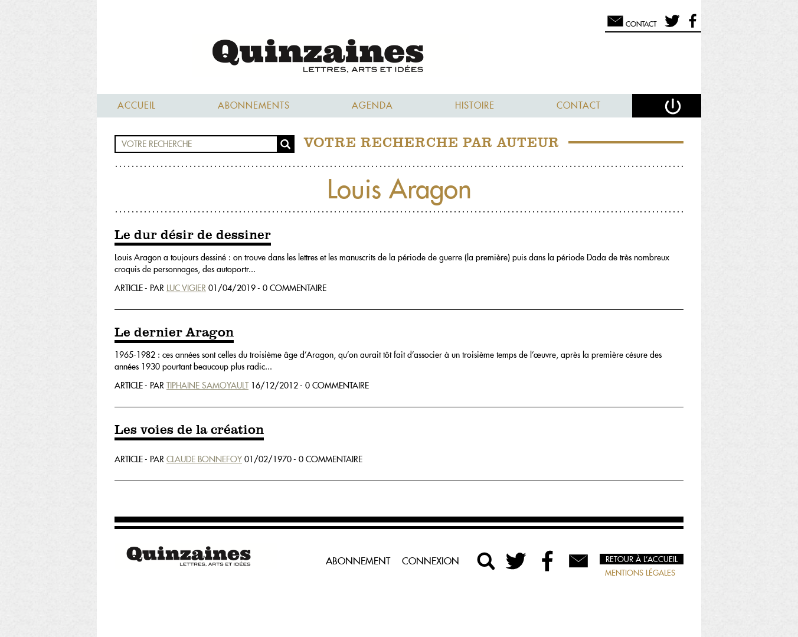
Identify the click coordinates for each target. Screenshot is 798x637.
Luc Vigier (186, 288)
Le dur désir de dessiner (193, 235)
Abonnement (358, 561)
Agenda (372, 105)
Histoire (475, 105)
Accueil (136, 105)
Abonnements (254, 105)
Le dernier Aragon (174, 332)
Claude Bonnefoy (204, 459)
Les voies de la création (189, 430)
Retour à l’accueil (642, 559)
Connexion (430, 561)
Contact (579, 105)
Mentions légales (640, 572)
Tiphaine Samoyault (207, 385)
